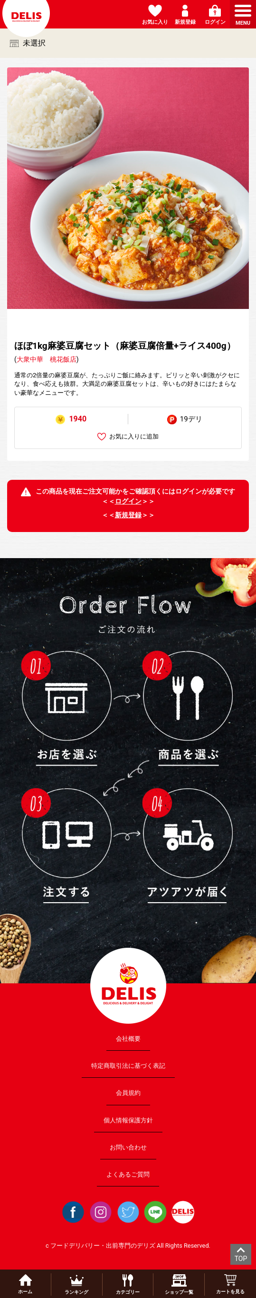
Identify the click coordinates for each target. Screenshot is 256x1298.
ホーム (25, 1284)
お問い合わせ (128, 1147)
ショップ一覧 (179, 1284)
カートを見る (230, 1284)
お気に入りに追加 (128, 437)
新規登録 (128, 515)
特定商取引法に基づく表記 (128, 1065)
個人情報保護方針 (128, 1119)
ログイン (128, 501)
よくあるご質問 (128, 1174)
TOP (241, 1258)
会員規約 (128, 1092)
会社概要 (128, 1038)
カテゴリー (128, 1284)
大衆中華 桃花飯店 (46, 359)
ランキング (76, 1284)
